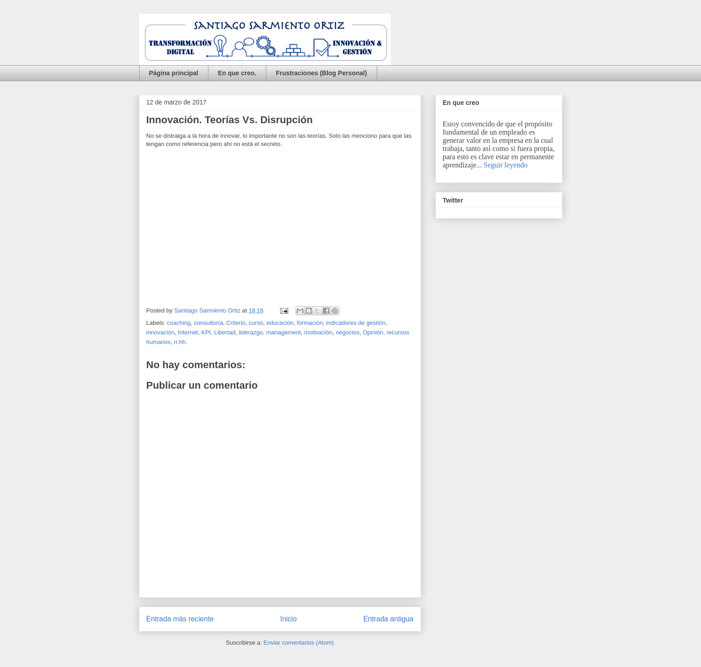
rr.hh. (180, 342)
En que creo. (237, 73)
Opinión (373, 332)
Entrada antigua (388, 619)
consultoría (208, 322)
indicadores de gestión (355, 322)
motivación (318, 332)
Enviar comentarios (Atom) (299, 642)
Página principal (173, 73)
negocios (347, 332)
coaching (179, 322)
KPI (206, 332)
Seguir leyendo (505, 165)
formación (310, 322)
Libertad (224, 332)
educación (279, 322)
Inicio (288, 619)
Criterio (235, 322)
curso (256, 322)
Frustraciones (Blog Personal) (321, 73)
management (283, 332)
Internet (188, 332)
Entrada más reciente (180, 619)
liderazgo (251, 332)
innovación (160, 332)
